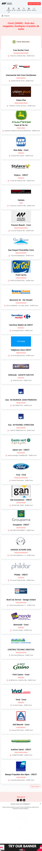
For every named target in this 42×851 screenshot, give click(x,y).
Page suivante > (35, 786)
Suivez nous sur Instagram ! (21, 804)
